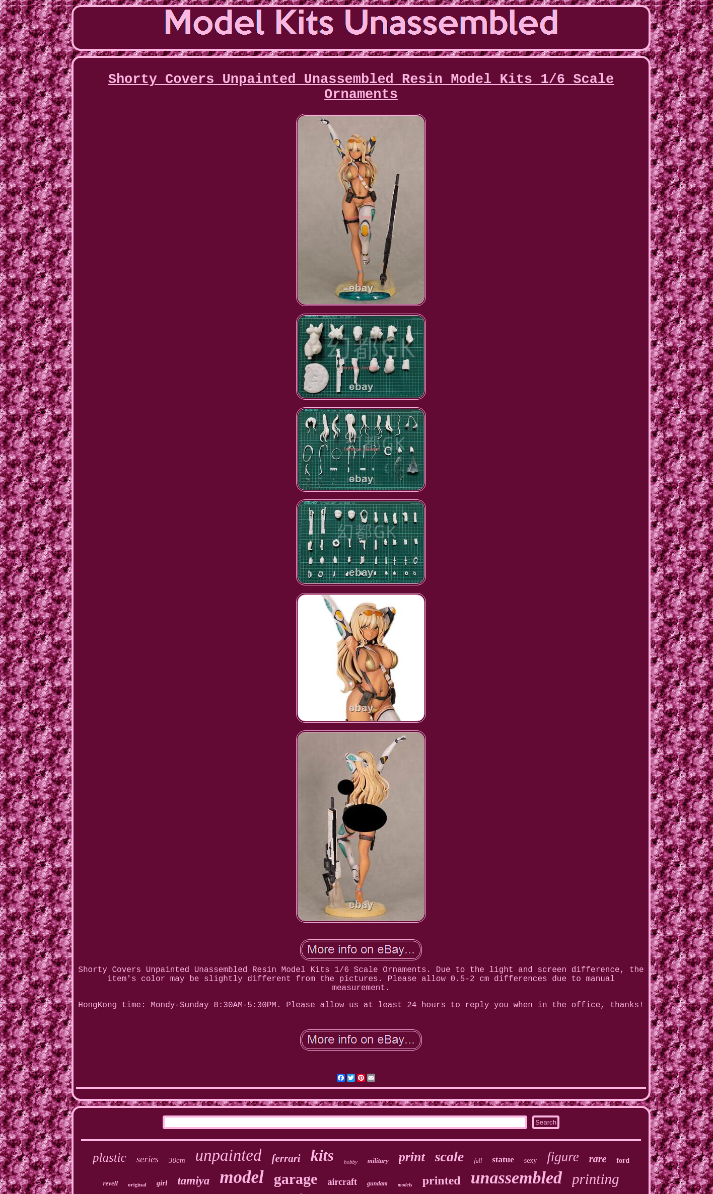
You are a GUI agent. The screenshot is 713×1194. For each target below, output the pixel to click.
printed (441, 1180)
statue (503, 1159)
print (412, 1157)
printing (595, 1179)
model (241, 1177)
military (378, 1160)
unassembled (516, 1177)
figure (563, 1156)
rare (597, 1158)
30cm (177, 1160)
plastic (109, 1157)
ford (622, 1160)
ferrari (285, 1158)
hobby (351, 1162)
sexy (530, 1160)
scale (449, 1156)
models (405, 1184)
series (147, 1159)
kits (322, 1155)
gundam (377, 1183)
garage (296, 1178)
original (137, 1184)
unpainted (228, 1155)
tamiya (193, 1180)
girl (162, 1183)
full (478, 1160)
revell (110, 1183)
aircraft (342, 1182)
